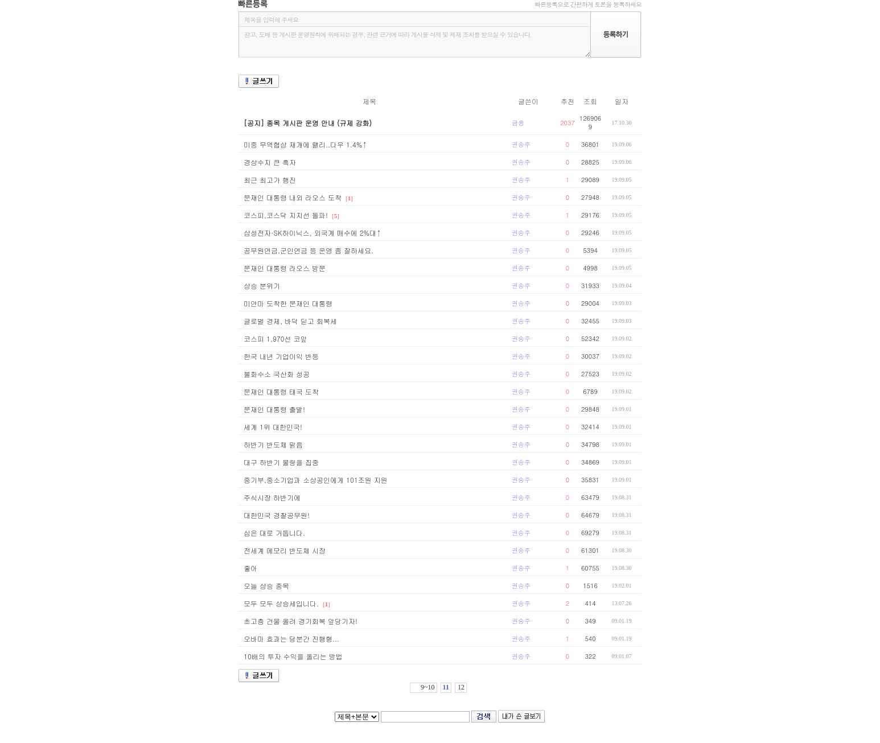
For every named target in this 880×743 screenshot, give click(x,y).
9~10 (428, 687)
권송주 (521, 144)
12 (461, 687)
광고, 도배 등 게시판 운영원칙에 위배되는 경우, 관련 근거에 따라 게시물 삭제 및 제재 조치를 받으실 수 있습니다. (414, 42)
